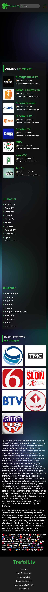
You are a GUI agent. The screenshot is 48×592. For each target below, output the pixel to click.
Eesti (32, 537)
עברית (15, 539)
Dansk (32, 535)
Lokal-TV (9, 219)
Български (14, 535)
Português (12, 545)
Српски (27, 547)
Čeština (23, 535)
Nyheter (9, 226)
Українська (20, 550)
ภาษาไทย (35, 547)
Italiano (14, 541)
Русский (32, 545)
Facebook (24, 588)
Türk (12, 550)
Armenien (10, 318)
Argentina (10, 315)
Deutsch (41, 535)
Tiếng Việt (31, 550)
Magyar (32, 539)
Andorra (9, 304)
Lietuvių (39, 541)
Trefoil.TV (11, 6)
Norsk (35, 543)
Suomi (40, 537)
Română (23, 545)
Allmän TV (10, 204)
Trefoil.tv (24, 561)
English (15, 537)
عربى (5, 535)
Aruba (8, 322)
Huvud (24, 569)
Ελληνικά (6, 537)
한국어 (31, 541)
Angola (8, 308)
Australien (10, 326)
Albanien (9, 297)
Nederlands (26, 543)
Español (24, 537)
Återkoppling (24, 577)
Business (9, 211)
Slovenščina (16, 547)
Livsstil (8, 215)
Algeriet (9, 300)
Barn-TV (9, 208)
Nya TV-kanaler (24, 573)
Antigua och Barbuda (16, 311)
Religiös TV (10, 233)
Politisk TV (10, 230)
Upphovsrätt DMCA (24, 585)
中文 (40, 550)
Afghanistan (11, 293)
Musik (8, 222)
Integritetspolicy (24, 581)
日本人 (23, 541)
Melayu (15, 543)
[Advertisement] (24, 36)
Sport (8, 237)
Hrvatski (23, 539)
